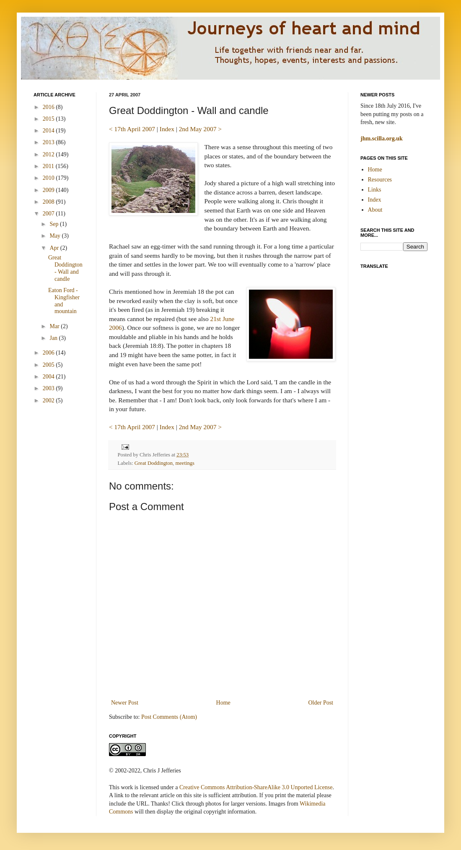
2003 (49, 388)
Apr (54, 248)
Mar (55, 326)
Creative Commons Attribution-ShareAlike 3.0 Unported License (255, 787)
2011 (49, 166)
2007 (49, 213)
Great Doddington (154, 463)
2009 (49, 190)
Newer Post (124, 703)
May (55, 236)
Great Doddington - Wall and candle (65, 268)
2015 (49, 119)
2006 (49, 353)
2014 (49, 130)
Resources (380, 179)
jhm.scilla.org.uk (381, 138)
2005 (49, 365)
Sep (54, 224)
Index (167, 128)
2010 (49, 178)
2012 (49, 154)
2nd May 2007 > (200, 128)
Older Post (321, 703)
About (375, 210)
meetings (184, 463)
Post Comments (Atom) (169, 717)
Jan (54, 338)
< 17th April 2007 (132, 128)
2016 (49, 107)
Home (223, 703)
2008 (49, 202)
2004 (49, 376)
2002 (49, 400)
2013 (49, 142)
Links (374, 190)
